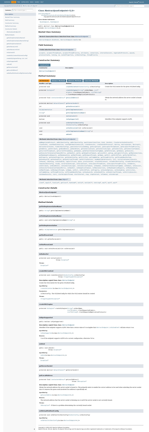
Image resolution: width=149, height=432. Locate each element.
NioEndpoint (54, 22)
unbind (68, 134)
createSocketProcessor (105, 144)
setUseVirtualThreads (113, 172)
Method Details (9, 35)
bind (103, 142)
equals (47, 182)
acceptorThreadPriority (71, 53)
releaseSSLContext (101, 161)
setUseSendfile (99, 172)
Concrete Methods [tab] (91, 80)
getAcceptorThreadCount (110, 146)
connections (94, 53)
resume (57, 163)
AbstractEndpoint (50, 28)
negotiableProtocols (121, 53)
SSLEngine (50, 90)
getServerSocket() (12, 67)
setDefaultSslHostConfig (75, 123)
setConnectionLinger (68, 166)
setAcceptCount (81, 163)
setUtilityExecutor (129, 172)
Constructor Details (11, 29)
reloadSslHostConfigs (132, 161)
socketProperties (67, 55)
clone (41, 182)
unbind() (9, 64)
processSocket (88, 161)
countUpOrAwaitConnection (74, 144)
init (114, 159)
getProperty (43, 157)
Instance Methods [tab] (58, 80)
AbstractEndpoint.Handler (69, 40)
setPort (75, 170)
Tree (18, 2)
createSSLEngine (71, 90)
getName (100, 155)
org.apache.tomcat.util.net (12, 6)
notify (80, 182)
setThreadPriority (57, 172)
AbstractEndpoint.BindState (49, 40)
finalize (55, 182)
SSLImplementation (45, 109)
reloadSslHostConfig (116, 161)
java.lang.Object (43, 13)
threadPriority (92, 55)
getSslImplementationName (75, 113)
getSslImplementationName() (16, 38)
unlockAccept (113, 174)
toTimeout (104, 174)
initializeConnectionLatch (126, 159)
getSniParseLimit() (12, 46)
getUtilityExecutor (86, 159)
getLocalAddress (71, 97)
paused (132, 53)
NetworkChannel (59, 103)
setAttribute (43, 166)
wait (103, 182)
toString (97, 182)
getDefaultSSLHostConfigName (92, 151)
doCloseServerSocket (46, 146)
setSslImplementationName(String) (18, 40)
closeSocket (43, 144)
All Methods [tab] (44, 80)
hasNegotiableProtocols (103, 159)
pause (80, 161)
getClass (64, 182)
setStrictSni (130, 170)
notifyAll (88, 182)
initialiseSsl (71, 116)
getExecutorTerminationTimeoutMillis (52, 153)
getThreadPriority (107, 157)
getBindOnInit (64, 149)
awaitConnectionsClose (92, 142)
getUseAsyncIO (44, 159)
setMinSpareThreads (57, 170)
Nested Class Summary (12, 17)
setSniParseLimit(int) (13, 49)
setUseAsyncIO (87, 172)
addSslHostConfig (63, 142)
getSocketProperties (56, 157)
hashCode (72, 182)
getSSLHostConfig (71, 157)
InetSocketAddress (57, 97)
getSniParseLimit (72, 106)
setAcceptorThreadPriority (116, 163)
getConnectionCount (88, 149)
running (54, 55)
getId (78, 153)
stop (87, 174)
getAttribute (52, 149)
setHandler (71, 168)
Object (64, 179)
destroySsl (136, 144)
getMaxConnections (135, 153)
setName (68, 170)
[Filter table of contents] (22, 10)
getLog (110, 153)
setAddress (131, 163)
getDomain (120, 151)
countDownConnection (56, 144)
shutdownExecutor (45, 174)
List (95, 90)
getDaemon (77, 151)
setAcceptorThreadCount (97, 163)
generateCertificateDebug (79, 146)
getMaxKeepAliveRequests (48, 155)
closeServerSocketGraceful (123, 142)
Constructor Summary (12, 23)
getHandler (71, 153)
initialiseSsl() (11, 52)
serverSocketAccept (68, 163)
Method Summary (10, 26)
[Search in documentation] (129, 6)
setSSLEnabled (119, 170)
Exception (64, 260)
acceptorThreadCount (54, 53)
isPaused (42, 161)
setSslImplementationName (75, 131)
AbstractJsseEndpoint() (14, 32)
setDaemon (97, 166)
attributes (85, 53)
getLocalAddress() (12, 70)
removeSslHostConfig (46, 163)
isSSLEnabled (59, 161)
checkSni (109, 142)
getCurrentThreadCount (47, 151)
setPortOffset (84, 170)
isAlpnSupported (71, 119)
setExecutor (137, 166)
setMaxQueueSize (131, 168)
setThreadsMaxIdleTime (73, 172)
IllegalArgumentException (72, 277)
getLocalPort (102, 153)
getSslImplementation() (14, 43)
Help (41, 2)
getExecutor (129, 151)
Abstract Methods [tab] (75, 80)
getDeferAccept (110, 151)
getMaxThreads (76, 155)
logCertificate (71, 161)
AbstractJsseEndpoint (30, 6)
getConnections (117, 149)
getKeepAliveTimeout (89, 153)
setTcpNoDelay (44, 172)
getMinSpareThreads (89, 155)
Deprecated (25, 2)
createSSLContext (72, 86)
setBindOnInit (55, 166)
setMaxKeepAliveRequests (115, 168)
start (55, 174)
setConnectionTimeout (84, 166)
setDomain (127, 166)
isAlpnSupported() (12, 61)
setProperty (95, 170)
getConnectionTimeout (131, 149)
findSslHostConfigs (62, 146)
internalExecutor (106, 53)
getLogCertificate (120, 153)
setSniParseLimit (72, 128)
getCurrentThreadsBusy (65, 151)
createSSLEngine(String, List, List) (17, 58)
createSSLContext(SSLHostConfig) (17, 55)
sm (59, 55)
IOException (81, 381)
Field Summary (9, 20)
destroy (117, 144)
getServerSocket (71, 103)
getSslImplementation (73, 109)
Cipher (69, 92)
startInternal (79, 174)
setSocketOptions (107, 170)
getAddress (43, 149)
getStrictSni (83, 157)
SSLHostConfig (84, 86)
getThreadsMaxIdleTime (123, 157)
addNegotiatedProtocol (47, 142)
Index (32, 2)
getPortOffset (116, 155)
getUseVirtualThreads (70, 159)
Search (37, 2)
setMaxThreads (44, 170)
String (80, 90)
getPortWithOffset (129, 155)
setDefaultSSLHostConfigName (112, 166)
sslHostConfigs (80, 55)
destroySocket (126, 144)
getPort (107, 155)
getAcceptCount (95, 146)
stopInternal (94, 174)
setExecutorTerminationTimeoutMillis (52, 168)
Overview (7, 2)
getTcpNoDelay (94, 157)
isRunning (50, 161)
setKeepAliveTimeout (83, 168)
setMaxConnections (98, 168)
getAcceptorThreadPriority (129, 146)
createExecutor (90, 144)
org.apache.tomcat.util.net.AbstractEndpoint (56, 15)
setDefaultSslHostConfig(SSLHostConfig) (19, 73)
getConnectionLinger (103, 149)
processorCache (44, 55)
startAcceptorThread (65, 174)
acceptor (42, 53)
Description (9, 14)
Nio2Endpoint (44, 22)
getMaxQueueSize (64, 155)
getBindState (74, 149)
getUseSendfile (56, 159)
